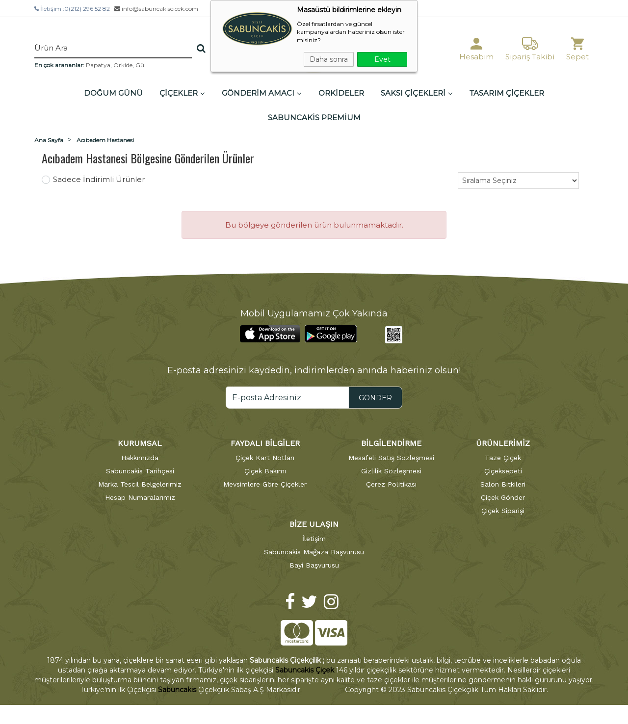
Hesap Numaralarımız (140, 497)
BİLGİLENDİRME (391, 443)
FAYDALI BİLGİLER (265, 443)
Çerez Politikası (391, 484)
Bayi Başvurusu (314, 565)
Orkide (122, 65)
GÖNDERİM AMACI (262, 93)
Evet (382, 59)
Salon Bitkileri (502, 484)
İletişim (314, 539)
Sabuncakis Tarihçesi (140, 471)
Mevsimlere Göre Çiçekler (265, 484)
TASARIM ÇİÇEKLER (507, 93)
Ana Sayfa (48, 140)
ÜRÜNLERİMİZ (503, 443)
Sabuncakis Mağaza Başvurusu (314, 552)
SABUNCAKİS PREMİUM (314, 117)
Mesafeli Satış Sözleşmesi (391, 458)
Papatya (98, 65)
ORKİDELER (341, 93)
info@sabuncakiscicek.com (156, 8)
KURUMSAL (140, 443)
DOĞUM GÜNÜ (113, 93)
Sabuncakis (177, 689)
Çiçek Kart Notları (265, 458)
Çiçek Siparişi (502, 511)
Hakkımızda (139, 458)
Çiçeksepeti (503, 471)
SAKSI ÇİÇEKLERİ (417, 93)
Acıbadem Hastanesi (105, 140)
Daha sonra (329, 59)
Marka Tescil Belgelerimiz (140, 484)
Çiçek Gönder (503, 497)
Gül (140, 65)
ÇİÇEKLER (182, 93)
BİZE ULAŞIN (314, 524)
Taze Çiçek (503, 458)
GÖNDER (375, 397)
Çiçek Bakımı (265, 471)
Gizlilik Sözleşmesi (391, 471)
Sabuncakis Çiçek (304, 670)
